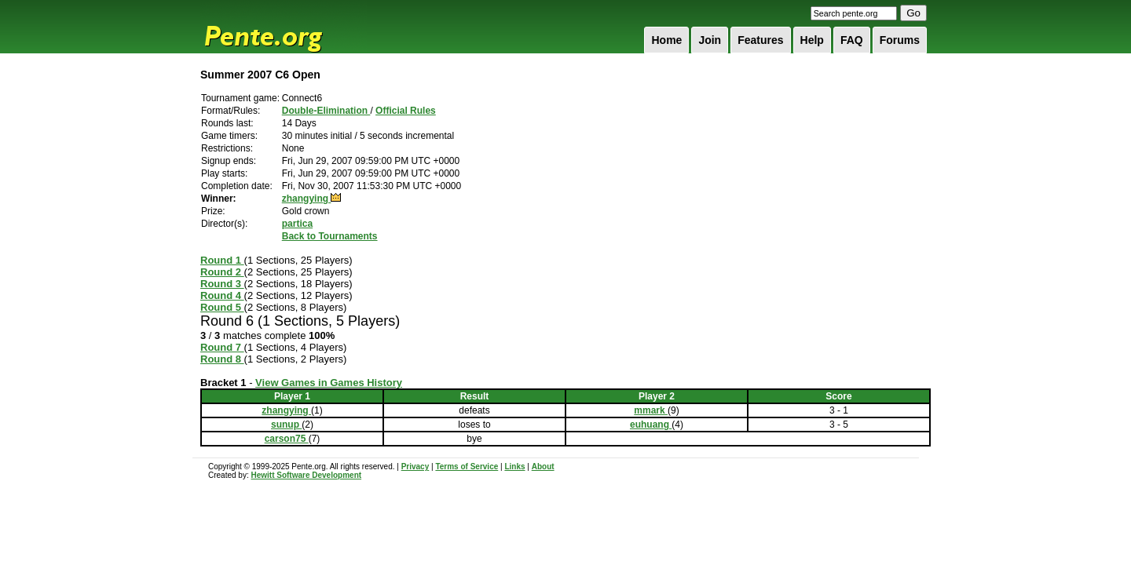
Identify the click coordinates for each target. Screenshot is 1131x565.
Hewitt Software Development (306, 475)
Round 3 (222, 284)
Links (514, 466)
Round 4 (222, 295)
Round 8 (222, 359)
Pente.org (283, 26)
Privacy (415, 466)
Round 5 (222, 307)
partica (297, 223)
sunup (286, 424)
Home (666, 40)
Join (709, 40)
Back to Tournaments (330, 236)
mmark (651, 410)
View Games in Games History (328, 382)
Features (760, 40)
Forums (900, 40)
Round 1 (222, 260)
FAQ (851, 40)
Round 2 (222, 272)
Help (812, 40)
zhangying (306, 198)
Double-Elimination (326, 110)
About (543, 466)
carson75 (287, 438)
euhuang (651, 424)
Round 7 (222, 347)
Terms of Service (466, 466)
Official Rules (405, 110)
